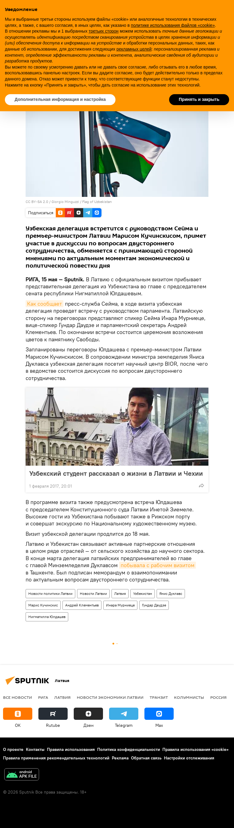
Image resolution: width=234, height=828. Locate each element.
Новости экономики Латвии (110, 697)
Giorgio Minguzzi (65, 201)
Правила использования (71, 749)
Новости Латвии (93, 593)
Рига (43, 697)
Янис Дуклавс (170, 593)
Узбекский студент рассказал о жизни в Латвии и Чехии (116, 473)
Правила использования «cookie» (195, 749)
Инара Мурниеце (120, 605)
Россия (218, 697)
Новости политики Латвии (50, 593)
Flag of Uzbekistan (97, 201)
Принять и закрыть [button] (199, 99)
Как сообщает (44, 303)
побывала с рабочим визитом (157, 565)
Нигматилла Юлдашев (47, 616)
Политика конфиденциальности (128, 749)
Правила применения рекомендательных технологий (56, 758)
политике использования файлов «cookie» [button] (173, 25)
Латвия (120, 593)
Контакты (35, 749)
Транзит (159, 697)
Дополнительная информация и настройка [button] (60, 99)
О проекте (13, 749)
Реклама (120, 758)
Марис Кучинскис (43, 605)
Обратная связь (146, 758)
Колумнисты (189, 697)
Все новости (17, 697)
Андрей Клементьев (82, 605)
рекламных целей (133, 49)
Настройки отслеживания (189, 758)
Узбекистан (142, 593)
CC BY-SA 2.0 (37, 201)
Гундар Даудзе (154, 605)
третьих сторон (104, 31)
